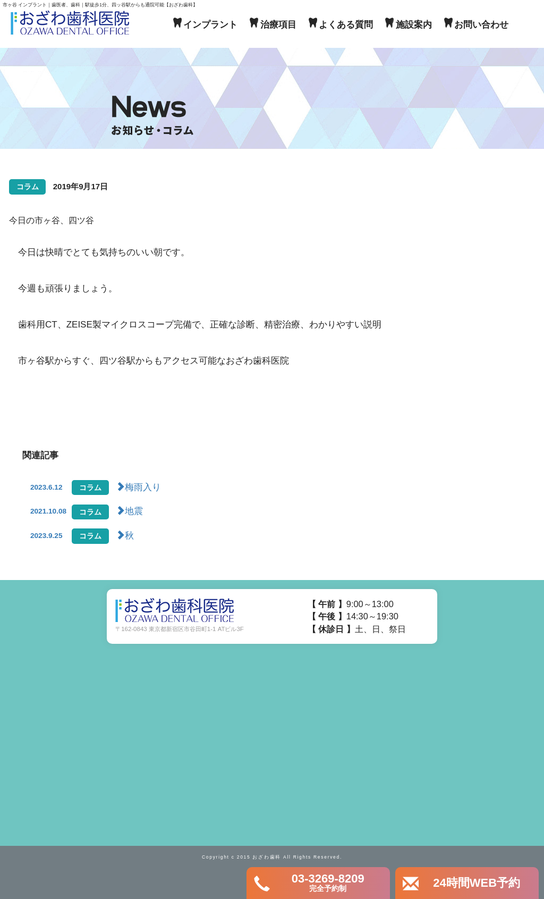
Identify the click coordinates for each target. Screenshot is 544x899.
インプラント (210, 25)
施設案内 (414, 25)
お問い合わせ (481, 25)
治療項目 (278, 25)
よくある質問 (346, 25)
